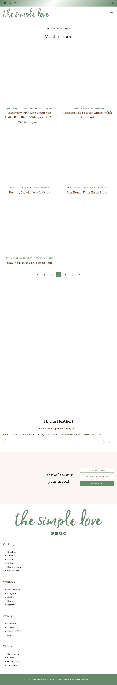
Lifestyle (20, 188)
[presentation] (29, 78)
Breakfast (12, 552)
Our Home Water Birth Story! (87, 192)
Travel (39, 258)
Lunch (10, 555)
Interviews (12, 665)
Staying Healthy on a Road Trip (29, 263)
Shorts (10, 657)
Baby (8, 108)
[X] (10, 3)
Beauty (11, 605)
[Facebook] (5, 3)
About (10, 635)
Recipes (49, 108)
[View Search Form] (112, 3)
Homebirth (13, 654)
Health (15, 108)
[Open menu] (111, 13)
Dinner (10, 559)
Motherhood (26, 108)
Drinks (10, 563)
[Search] (109, 442)
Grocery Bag (13, 661)
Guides (10, 597)
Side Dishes (13, 570)
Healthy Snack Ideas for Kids (29, 192)
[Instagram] (15, 3)
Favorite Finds (14, 631)
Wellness (45, 188)
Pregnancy (39, 108)
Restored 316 (81, 679)
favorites (11, 258)
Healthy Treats (15, 567)
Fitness (74, 108)
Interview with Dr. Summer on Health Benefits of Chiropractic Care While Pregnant (29, 117)
